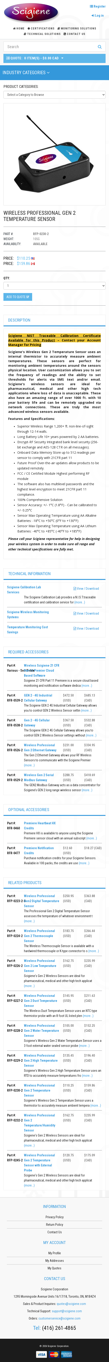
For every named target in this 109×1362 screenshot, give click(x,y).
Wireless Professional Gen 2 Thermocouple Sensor (39, 936)
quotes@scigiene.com (71, 1304)
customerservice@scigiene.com (59, 1318)
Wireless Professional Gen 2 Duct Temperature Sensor (40, 1001)
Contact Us (74, 34)
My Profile (54, 1253)
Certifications (41, 28)
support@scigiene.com (67, 1311)
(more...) (79, 602)
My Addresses (54, 1260)
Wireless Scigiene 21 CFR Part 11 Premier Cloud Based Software (41, 670)
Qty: (6, 278)
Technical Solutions (42, 34)
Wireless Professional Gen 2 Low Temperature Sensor (40, 966)
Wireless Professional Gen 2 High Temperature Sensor (41, 1060)
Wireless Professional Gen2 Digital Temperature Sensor (41, 901)
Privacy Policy (55, 1217)
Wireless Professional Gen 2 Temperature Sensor (39, 1090)
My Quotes (54, 1268)
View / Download (86, 588)
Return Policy (54, 1224)
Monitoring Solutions (76, 28)
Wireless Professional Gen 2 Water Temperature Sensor (41, 1030)
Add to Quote (17, 297)
